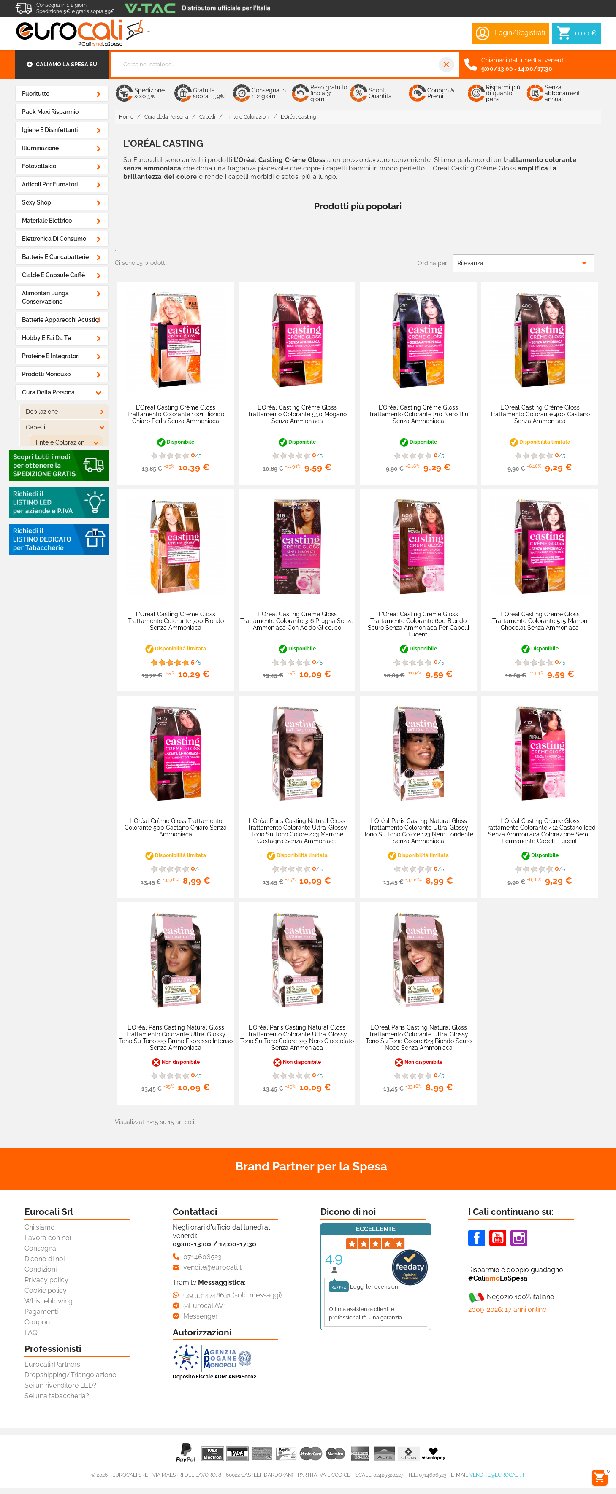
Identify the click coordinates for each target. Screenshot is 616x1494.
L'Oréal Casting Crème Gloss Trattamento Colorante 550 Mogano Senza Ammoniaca (297, 414)
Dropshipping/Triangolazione (70, 1375)
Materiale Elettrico (47, 220)
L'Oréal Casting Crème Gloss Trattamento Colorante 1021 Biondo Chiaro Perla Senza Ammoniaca (175, 414)
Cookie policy (45, 1290)
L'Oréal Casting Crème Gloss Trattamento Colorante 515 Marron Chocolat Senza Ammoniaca (539, 621)
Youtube (497, 1238)
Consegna (40, 1248)
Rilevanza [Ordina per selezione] (523, 263)
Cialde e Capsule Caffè (53, 275)
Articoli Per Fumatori (50, 184)
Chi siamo (39, 1227)
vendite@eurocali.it (497, 1475)
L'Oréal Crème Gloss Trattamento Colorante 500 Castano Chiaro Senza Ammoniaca (176, 827)
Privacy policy (46, 1280)
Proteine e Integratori (50, 356)
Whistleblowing (48, 1301)
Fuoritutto (35, 93)
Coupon (37, 1322)
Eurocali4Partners (52, 1364)
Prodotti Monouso (46, 374)
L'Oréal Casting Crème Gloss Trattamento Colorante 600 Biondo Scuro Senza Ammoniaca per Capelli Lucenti (418, 624)
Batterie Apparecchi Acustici (61, 319)
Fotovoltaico (39, 166)
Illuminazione (40, 148)
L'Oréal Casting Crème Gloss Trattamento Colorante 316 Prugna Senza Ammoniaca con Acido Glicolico (297, 621)
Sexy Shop (36, 202)
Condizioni (40, 1269)
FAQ (31, 1333)
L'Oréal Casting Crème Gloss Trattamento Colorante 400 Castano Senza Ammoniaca (540, 414)
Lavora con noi (47, 1238)
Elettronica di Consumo (54, 238)
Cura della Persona (48, 392)
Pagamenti (41, 1312)
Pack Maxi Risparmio (50, 111)
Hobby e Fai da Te (46, 337)
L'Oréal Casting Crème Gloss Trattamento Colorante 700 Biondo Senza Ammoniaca (176, 621)
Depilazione (42, 411)
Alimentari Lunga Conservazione (45, 297)
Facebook (476, 1238)
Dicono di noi (44, 1259)
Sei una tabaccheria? (56, 1396)
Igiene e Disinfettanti (50, 130)
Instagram (518, 1238)
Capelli (35, 427)
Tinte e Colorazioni (60, 442)
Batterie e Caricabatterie (55, 256)
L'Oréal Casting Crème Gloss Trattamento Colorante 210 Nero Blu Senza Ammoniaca (418, 414)
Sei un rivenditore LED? (60, 1385)
